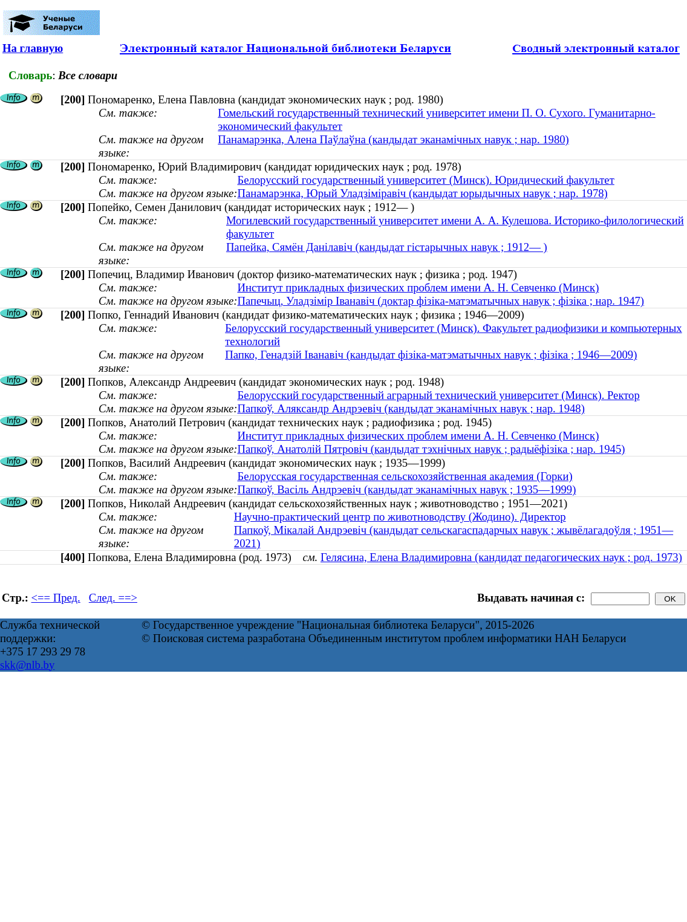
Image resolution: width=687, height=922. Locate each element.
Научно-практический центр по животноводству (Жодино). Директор (400, 516)
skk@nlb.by (27, 664)
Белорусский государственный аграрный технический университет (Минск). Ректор (438, 395)
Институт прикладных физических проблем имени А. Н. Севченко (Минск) (418, 287)
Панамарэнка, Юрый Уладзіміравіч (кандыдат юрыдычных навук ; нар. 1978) (422, 193)
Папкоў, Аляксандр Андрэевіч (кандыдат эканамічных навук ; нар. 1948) (410, 408)
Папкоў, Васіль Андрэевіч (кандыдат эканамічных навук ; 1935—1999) (406, 489)
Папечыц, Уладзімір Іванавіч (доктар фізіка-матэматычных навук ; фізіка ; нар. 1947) (440, 300)
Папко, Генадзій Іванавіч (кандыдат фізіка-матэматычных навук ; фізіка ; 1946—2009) (431, 354)
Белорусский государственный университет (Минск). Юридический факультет (425, 180)
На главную (32, 48)
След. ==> (113, 597)
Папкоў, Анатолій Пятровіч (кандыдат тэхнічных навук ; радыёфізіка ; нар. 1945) (431, 449)
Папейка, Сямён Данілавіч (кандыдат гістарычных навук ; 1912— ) (386, 247)
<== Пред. (55, 597)
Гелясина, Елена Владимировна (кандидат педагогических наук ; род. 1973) (501, 557)
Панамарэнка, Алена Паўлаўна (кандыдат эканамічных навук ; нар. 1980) (393, 139)
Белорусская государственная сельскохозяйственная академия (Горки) (404, 476)
